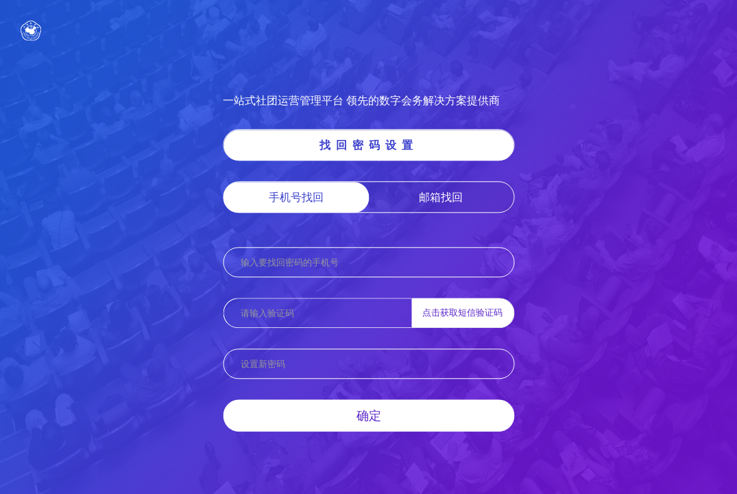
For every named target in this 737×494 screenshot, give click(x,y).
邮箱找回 (441, 196)
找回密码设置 (368, 144)
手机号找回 (296, 196)
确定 (369, 415)
